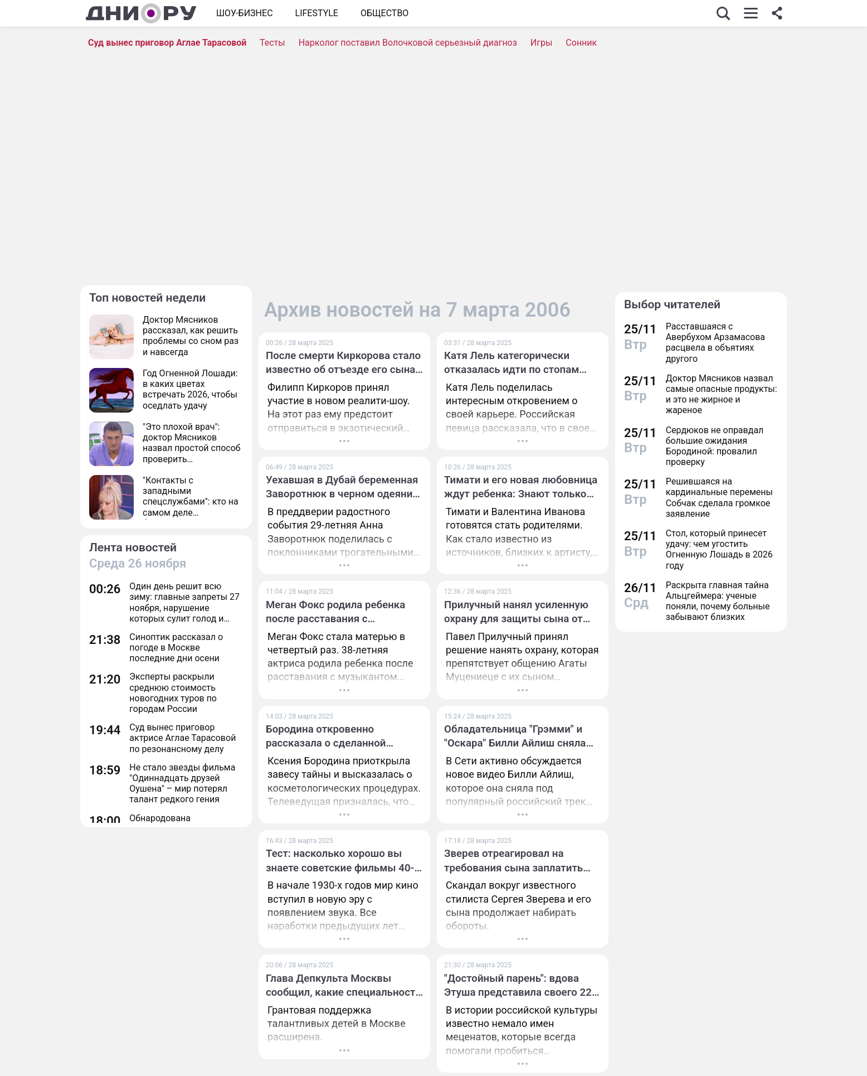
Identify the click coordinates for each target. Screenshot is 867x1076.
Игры (541, 42)
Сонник (581, 42)
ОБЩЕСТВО (384, 13)
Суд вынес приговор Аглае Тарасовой (167, 42)
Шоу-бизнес (244, 13)
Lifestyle (316, 13)
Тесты (272, 42)
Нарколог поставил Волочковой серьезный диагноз (408, 42)
